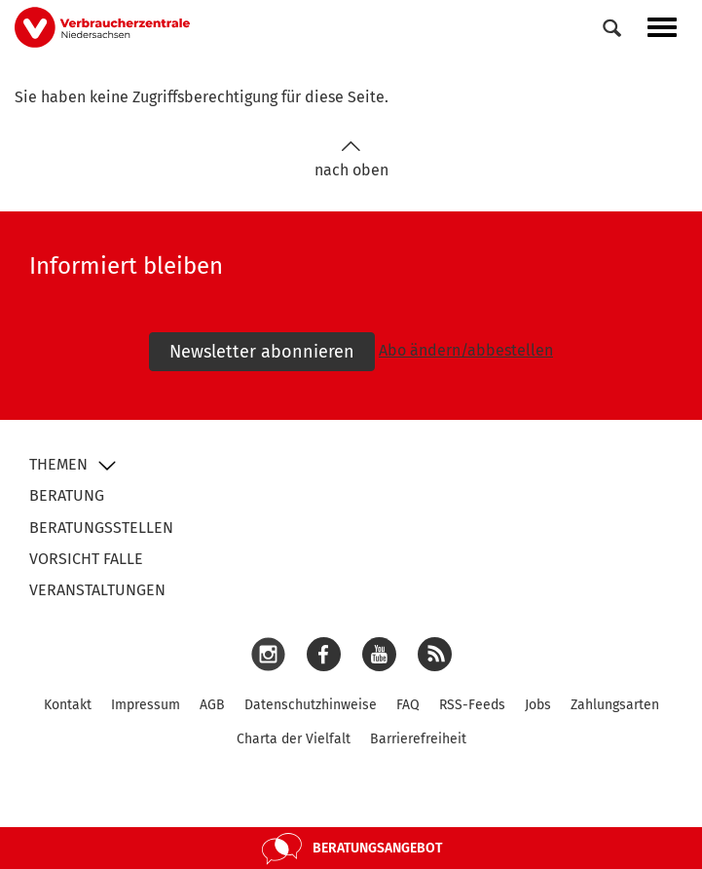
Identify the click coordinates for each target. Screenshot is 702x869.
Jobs (538, 705)
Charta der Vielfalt (294, 739)
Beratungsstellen (101, 527)
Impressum (145, 705)
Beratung (66, 495)
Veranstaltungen (97, 590)
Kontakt (68, 705)
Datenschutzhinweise (310, 705)
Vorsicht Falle (86, 558)
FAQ (408, 705)
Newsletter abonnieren (261, 351)
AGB (212, 705)
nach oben (351, 159)
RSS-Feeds (472, 705)
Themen (58, 464)
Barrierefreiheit (418, 739)
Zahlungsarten (615, 705)
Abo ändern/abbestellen (466, 350)
